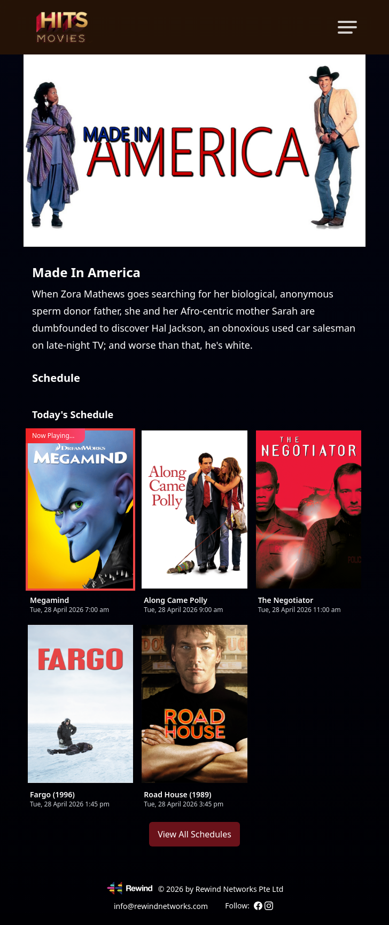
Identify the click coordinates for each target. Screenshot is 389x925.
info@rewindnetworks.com (161, 906)
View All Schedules (194, 834)
